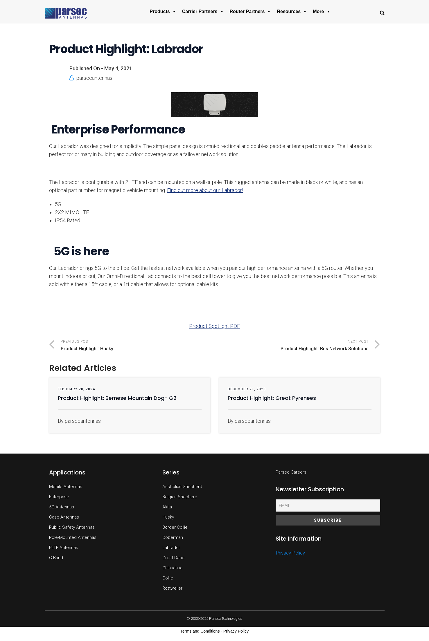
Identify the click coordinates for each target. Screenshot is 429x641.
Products (163, 11)
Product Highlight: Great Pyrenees (272, 398)
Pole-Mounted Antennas (72, 537)
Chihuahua (172, 567)
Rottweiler (172, 588)
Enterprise (59, 496)
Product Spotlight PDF (214, 326)
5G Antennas (61, 507)
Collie (167, 578)
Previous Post (138, 346)
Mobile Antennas (65, 486)
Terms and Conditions (200, 631)
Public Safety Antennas (72, 527)
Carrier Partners (203, 11)
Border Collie (175, 527)
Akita (167, 507)
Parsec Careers (291, 472)
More (321, 11)
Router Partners (250, 11)
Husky (168, 517)
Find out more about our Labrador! (205, 190)
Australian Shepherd (182, 486)
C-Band (56, 557)
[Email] (328, 505)
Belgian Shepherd (179, 496)
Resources (292, 11)
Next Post (292, 346)
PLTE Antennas (63, 547)
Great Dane (173, 557)
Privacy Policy (290, 553)
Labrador (171, 547)
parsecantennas (94, 78)
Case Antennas (64, 517)
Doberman (172, 537)
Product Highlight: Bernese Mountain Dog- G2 (117, 398)
